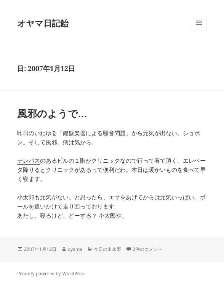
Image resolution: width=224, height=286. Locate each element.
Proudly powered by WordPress (51, 273)
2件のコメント (148, 249)
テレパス (28, 160)
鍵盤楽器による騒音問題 (94, 133)
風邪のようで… (52, 113)
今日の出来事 (107, 249)
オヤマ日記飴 (43, 23)
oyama (75, 249)
